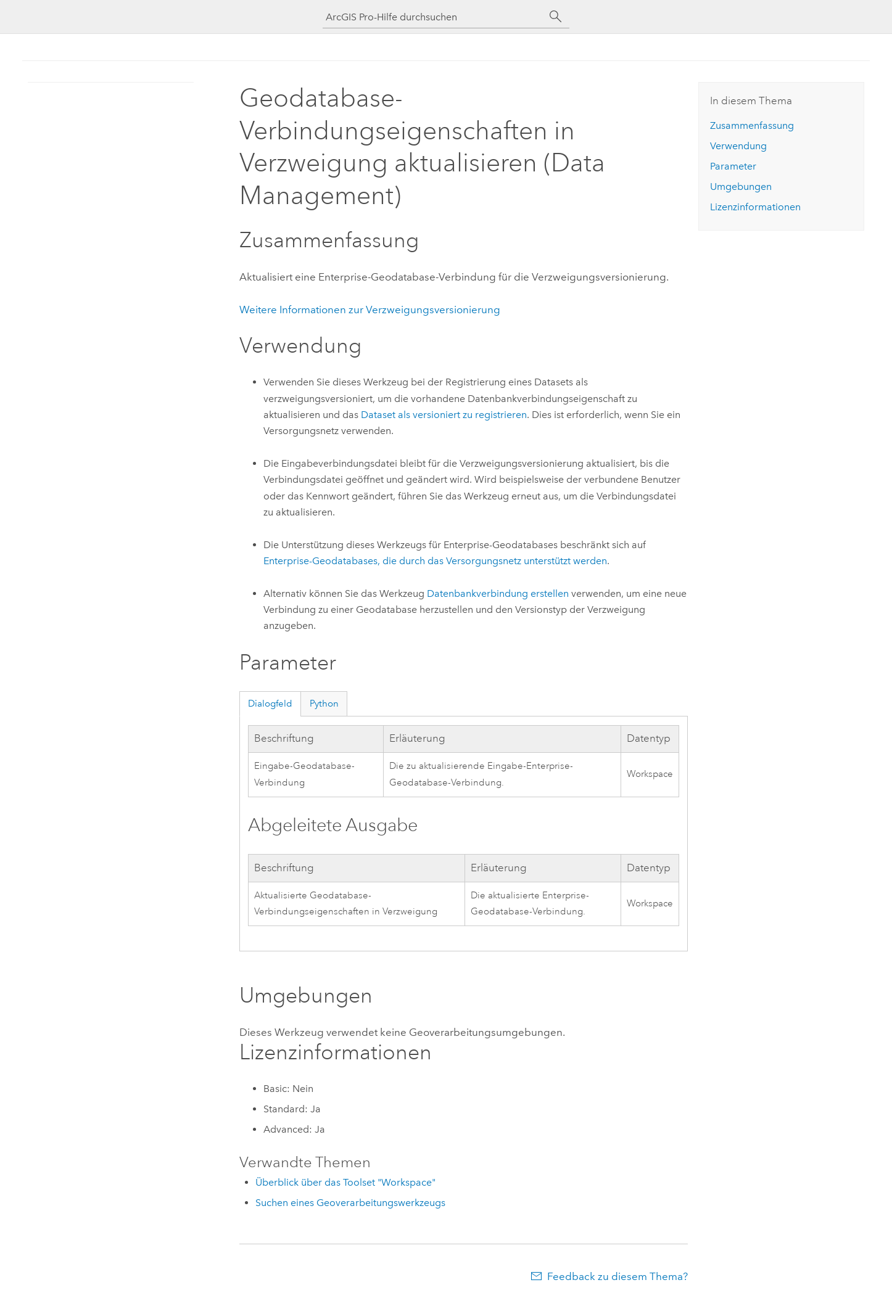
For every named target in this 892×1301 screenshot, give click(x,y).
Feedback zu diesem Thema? (617, 1276)
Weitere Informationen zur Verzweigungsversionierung (369, 309)
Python (324, 703)
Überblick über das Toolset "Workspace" (345, 1182)
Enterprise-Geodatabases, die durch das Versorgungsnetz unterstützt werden (435, 561)
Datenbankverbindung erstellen (498, 593)
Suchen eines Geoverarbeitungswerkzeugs (350, 1203)
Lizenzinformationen (755, 207)
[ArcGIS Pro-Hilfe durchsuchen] (434, 17)
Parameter (733, 166)
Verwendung (738, 146)
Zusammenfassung (752, 125)
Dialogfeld (270, 703)
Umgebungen (741, 186)
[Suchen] (556, 16)
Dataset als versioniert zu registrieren (444, 415)
